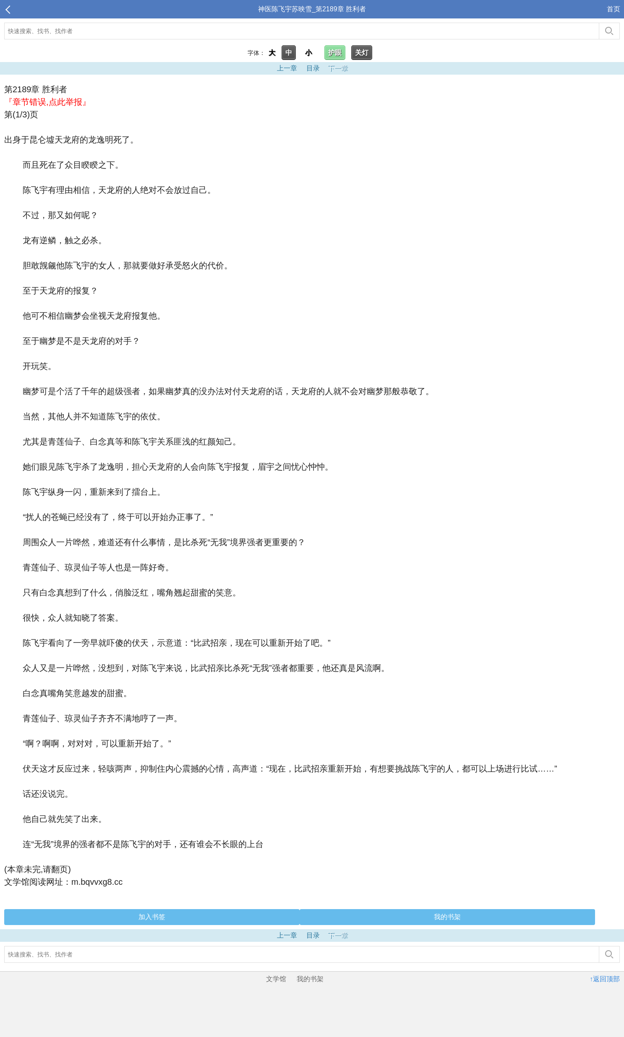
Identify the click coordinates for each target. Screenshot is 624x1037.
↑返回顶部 (605, 978)
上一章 (287, 68)
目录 (313, 68)
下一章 (338, 68)
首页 (613, 9)
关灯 (361, 52)
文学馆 (276, 978)
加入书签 (151, 916)
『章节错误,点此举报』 (47, 102)
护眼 (335, 52)
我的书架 (447, 916)
